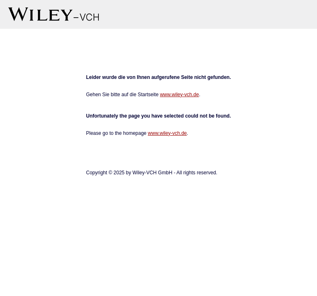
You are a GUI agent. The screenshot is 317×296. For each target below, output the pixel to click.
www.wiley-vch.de (179, 94)
